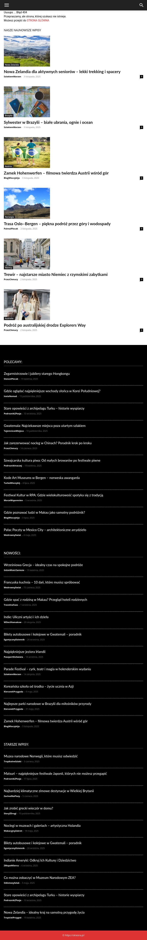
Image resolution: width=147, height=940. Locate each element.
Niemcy (8, 267)
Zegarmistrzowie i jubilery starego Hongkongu (37, 374)
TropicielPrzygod (12, 917)
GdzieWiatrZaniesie (14, 570)
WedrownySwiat (12, 535)
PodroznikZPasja (12, 413)
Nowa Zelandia (12, 64)
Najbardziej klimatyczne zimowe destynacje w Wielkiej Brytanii (49, 791)
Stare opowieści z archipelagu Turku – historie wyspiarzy (44, 408)
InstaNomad (10, 396)
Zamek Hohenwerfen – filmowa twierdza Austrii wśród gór (56, 172)
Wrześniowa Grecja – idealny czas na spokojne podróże (43, 565)
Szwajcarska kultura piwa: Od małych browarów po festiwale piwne (52, 460)
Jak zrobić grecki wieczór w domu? (28, 808)
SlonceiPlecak (11, 378)
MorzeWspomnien (13, 500)
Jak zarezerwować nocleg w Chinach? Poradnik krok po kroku (48, 443)
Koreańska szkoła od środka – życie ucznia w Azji (39, 686)
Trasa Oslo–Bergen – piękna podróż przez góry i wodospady (57, 223)
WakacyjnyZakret (13, 830)
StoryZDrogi (10, 813)
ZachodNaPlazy (12, 796)
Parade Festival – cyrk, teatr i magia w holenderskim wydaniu (47, 669)
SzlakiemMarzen (12, 76)
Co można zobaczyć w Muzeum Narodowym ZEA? (40, 878)
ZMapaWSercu (11, 865)
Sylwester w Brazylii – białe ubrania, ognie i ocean (48, 122)
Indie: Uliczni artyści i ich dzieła (26, 617)
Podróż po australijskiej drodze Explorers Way (45, 325)
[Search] (141, 5)
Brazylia (8, 115)
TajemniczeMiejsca (14, 430)
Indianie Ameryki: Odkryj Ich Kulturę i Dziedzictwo (40, 860)
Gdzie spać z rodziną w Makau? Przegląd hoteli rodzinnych (45, 600)
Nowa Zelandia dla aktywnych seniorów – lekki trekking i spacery (62, 71)
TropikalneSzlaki (12, 761)
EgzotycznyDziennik (14, 639)
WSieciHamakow (12, 622)
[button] (6, 5)
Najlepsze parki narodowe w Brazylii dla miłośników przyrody (47, 704)
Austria (8, 166)
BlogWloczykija (12, 177)
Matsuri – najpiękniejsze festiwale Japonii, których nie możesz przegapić (55, 773)
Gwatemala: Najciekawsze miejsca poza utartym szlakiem (45, 426)
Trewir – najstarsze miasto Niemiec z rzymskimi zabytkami (56, 274)
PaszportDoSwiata (13, 656)
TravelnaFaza (11, 604)
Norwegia (9, 217)
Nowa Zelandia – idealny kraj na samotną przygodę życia (44, 912)
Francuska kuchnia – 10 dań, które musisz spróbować (42, 582)
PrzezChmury (11, 279)
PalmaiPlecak (11, 228)
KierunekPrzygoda (13, 691)
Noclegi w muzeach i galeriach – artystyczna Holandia (42, 826)
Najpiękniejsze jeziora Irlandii (24, 652)
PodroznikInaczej (13, 465)
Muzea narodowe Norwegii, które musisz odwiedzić (41, 756)
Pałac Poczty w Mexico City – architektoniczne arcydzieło (45, 530)
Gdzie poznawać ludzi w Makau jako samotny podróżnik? (44, 512)
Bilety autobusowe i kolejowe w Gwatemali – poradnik (43, 634)
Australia (9, 318)
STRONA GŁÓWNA (38, 20)
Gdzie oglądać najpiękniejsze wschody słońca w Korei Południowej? (52, 391)
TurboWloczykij (12, 482)
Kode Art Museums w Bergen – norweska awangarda (42, 478)
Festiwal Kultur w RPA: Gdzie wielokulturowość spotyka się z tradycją (53, 495)
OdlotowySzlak (11, 882)
